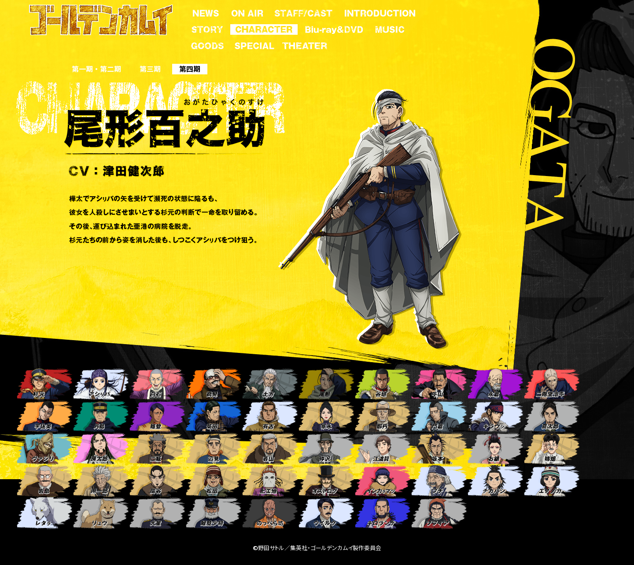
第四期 (189, 69)
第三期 (150, 69)
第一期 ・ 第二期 (96, 69)
